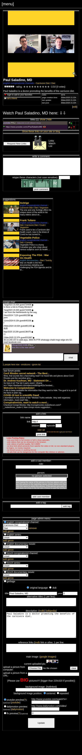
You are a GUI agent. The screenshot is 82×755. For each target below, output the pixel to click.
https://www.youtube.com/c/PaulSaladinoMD (22, 127)
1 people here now (11, 364)
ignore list (36, 364)
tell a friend (10, 98)
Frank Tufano (28, 220)
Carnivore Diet (43, 83)
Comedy (29, 242)
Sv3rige (24, 202)
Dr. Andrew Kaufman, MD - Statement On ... (27, 380)
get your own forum (66, 432)
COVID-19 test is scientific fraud (21, 395)
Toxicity (48, 260)
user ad (41, 430)
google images (47, 664)
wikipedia (51, 612)
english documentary (29, 260)
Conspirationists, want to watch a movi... (26, 402)
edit (75, 106)
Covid (42, 225)
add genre (8, 531)
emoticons (25, 364)
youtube (15, 710)
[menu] (8, 4)
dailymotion (17, 717)
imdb (41, 612)
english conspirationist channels (18, 83)
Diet (53, 83)
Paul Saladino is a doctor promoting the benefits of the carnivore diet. (42, 629)
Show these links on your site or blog (41, 131)
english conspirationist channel (33, 205)
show (42, 119)
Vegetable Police (30, 237)
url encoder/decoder (53, 432)
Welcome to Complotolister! (19, 388)
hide (49, 119)
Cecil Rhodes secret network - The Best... (26, 373)
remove (33, 528)
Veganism (44, 208)
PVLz (13, 123)
